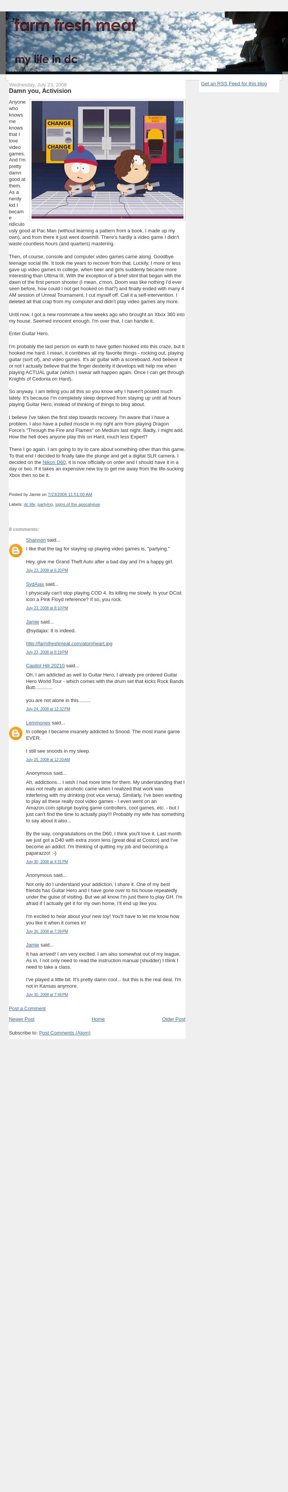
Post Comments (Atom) (64, 1033)
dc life (29, 504)
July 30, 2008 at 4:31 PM (47, 862)
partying (45, 504)
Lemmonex (38, 723)
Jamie (32, 622)
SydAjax (35, 584)
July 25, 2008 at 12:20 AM (48, 760)
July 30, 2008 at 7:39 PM (47, 931)
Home (98, 1019)
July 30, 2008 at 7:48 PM (47, 995)
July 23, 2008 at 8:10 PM (47, 608)
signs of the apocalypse (77, 504)
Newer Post (21, 1019)
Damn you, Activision (40, 90)
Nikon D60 (54, 462)
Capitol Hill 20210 (45, 665)
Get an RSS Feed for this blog (234, 83)
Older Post (173, 1019)
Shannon (36, 540)
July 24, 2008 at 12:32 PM (48, 709)
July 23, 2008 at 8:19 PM (47, 652)
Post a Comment (27, 1008)
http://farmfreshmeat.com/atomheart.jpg (69, 643)
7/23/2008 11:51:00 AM (70, 494)
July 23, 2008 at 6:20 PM (47, 570)
